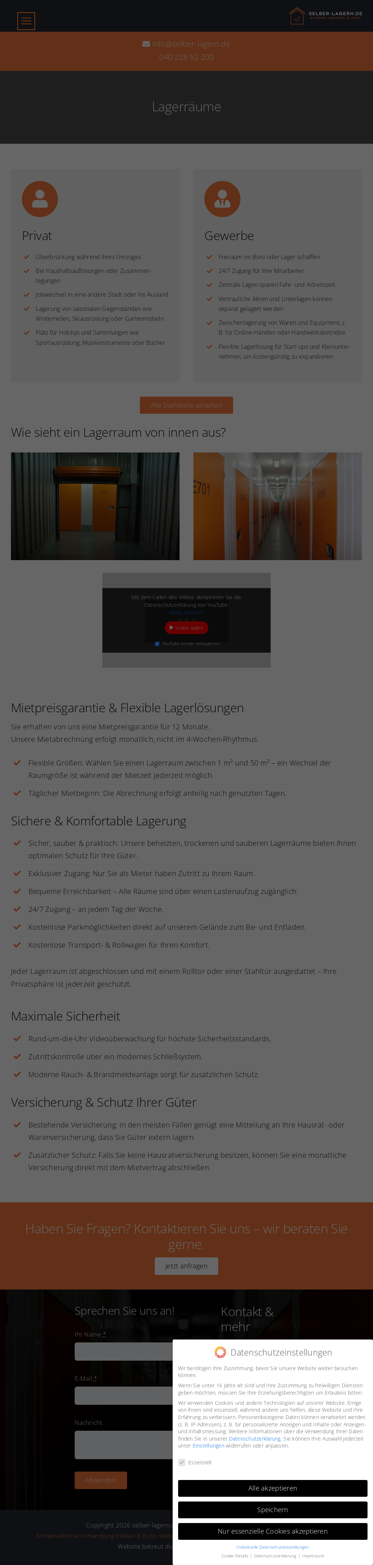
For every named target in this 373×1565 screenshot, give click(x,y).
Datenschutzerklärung (255, 1438)
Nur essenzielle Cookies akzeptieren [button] (273, 1531)
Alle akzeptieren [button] (272, 1488)
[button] (27, 21)
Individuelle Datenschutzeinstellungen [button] (272, 1547)
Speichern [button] (272, 1509)
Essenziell (195, 1462)
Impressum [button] (313, 1555)
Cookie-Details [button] (235, 1555)
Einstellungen (208, 1445)
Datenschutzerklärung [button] (276, 1555)
